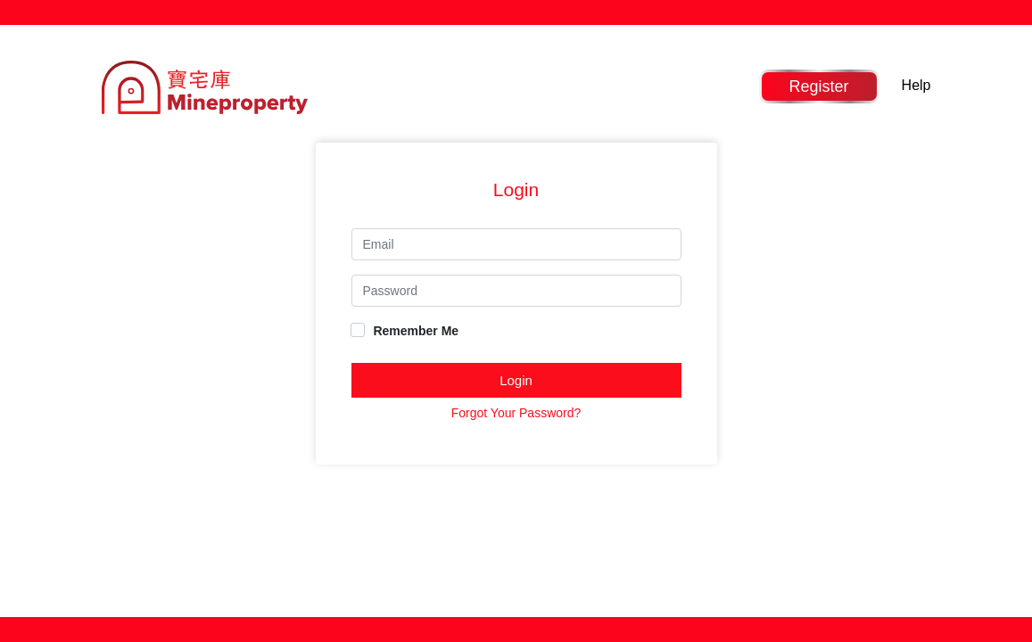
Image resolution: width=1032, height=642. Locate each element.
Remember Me (405, 331)
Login (516, 380)
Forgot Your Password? (516, 413)
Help (916, 85)
